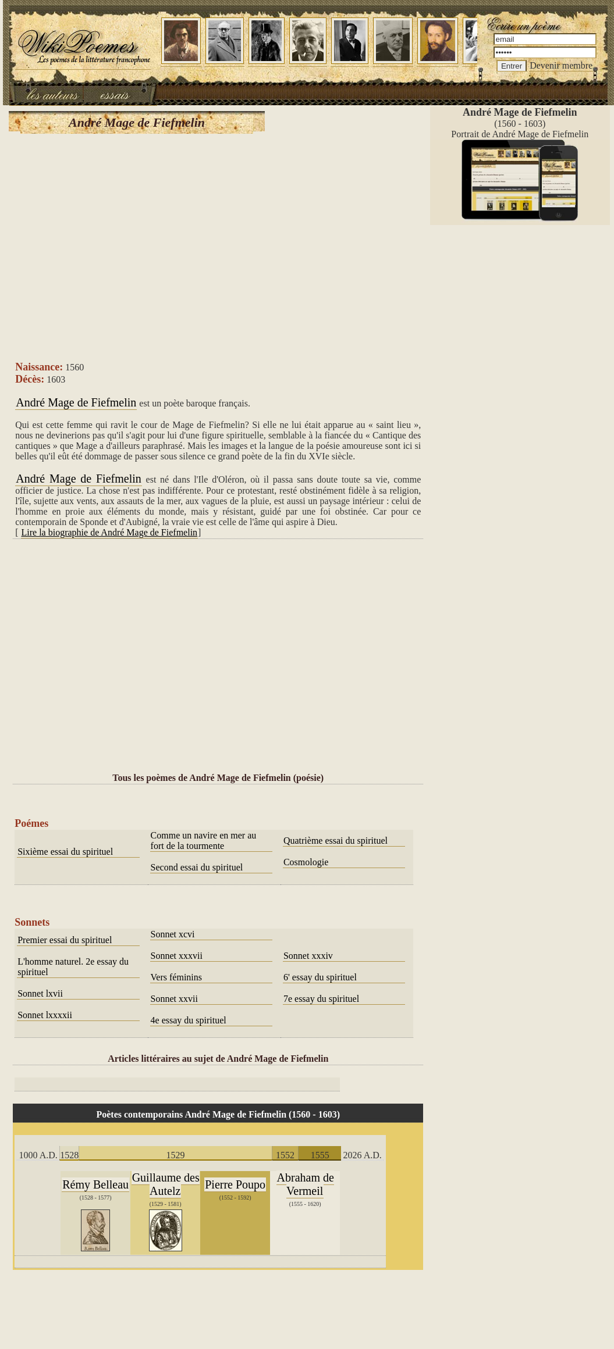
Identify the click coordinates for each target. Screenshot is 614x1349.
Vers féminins (176, 977)
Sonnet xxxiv (308, 956)
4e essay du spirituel (188, 1020)
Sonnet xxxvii (177, 956)
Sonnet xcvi (173, 934)
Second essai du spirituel (197, 867)
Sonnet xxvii (174, 999)
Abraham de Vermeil (305, 1184)
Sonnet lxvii (40, 993)
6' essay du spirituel (320, 977)
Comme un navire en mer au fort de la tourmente (204, 840)
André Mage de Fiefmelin (76, 402)
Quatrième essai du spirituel (335, 840)
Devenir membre (561, 65)
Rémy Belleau (95, 1184)
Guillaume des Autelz (166, 1184)
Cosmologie (305, 862)
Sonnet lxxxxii (44, 1015)
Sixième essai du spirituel (65, 851)
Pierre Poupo (235, 1184)
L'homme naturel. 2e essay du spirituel (73, 967)
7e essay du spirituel (321, 999)
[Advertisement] (218, 246)
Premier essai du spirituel (64, 940)
